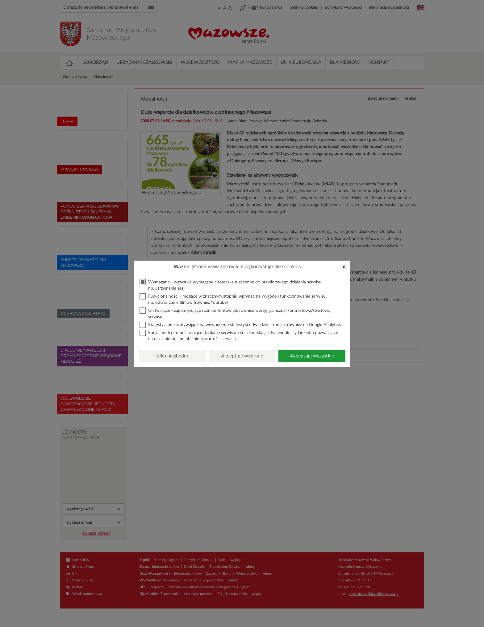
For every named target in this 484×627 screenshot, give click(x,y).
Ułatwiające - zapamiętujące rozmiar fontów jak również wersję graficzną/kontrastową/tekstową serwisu (235, 313)
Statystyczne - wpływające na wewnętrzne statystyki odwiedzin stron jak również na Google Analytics (240, 325)
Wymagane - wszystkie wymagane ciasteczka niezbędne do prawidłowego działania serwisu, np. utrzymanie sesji (231, 285)
